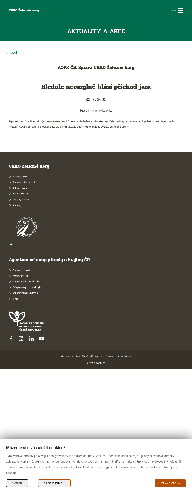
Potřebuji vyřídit (20, 317)
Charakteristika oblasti (23, 305)
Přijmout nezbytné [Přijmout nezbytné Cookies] (54, 483)
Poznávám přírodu (21, 393)
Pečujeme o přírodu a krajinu (27, 410)
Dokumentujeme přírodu (25, 416)
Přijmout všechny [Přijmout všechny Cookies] (170, 483)
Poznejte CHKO (20, 300)
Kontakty (17, 328)
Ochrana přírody (20, 311)
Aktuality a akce (20, 322)
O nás (15, 422)
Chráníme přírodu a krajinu (26, 405)
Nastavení (17, 483)
